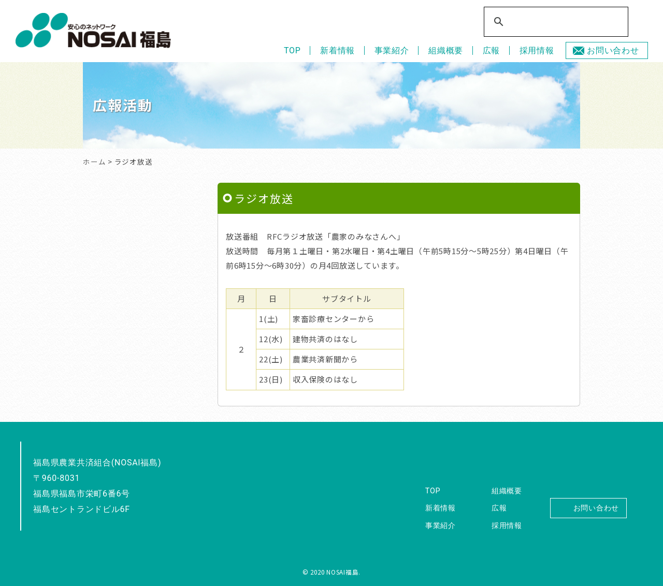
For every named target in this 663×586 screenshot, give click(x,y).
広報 (491, 50)
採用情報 (537, 50)
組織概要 (445, 50)
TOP (292, 50)
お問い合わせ (613, 50)
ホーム (94, 161)
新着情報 (337, 50)
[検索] (550, 22)
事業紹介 (391, 50)
